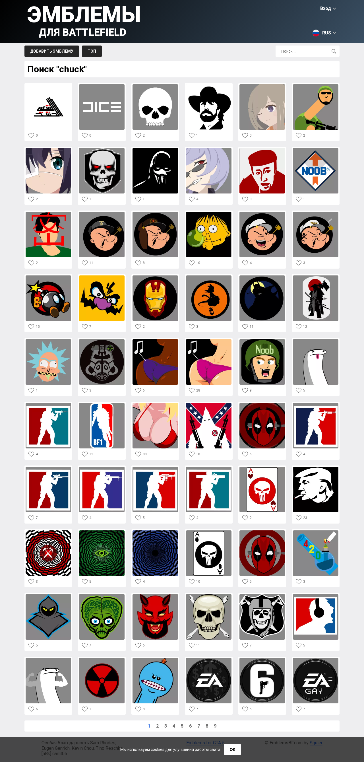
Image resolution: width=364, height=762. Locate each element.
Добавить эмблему (51, 51)
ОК (232, 749)
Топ (92, 51)
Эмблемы (84, 20)
